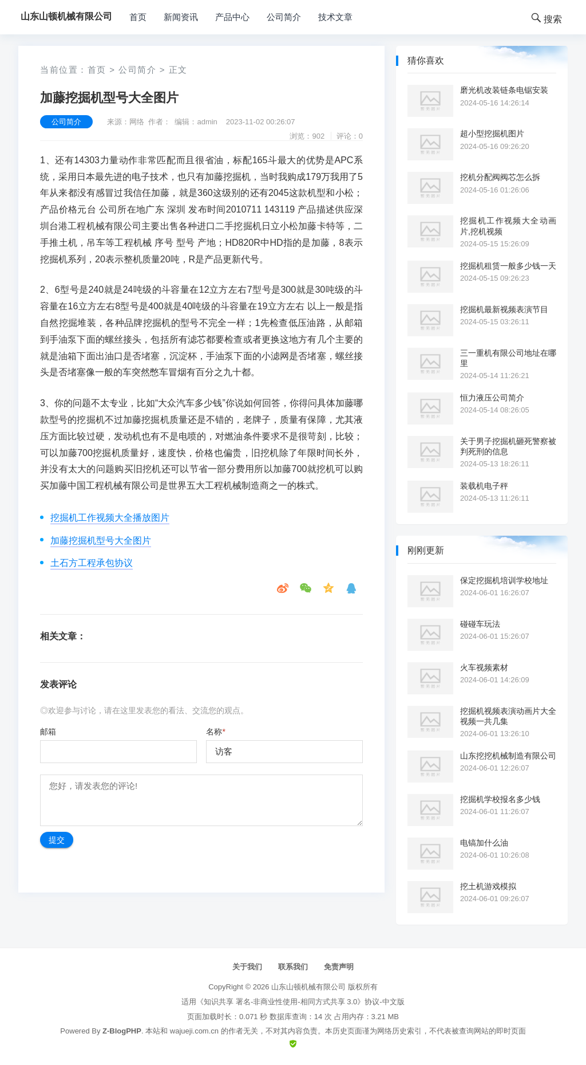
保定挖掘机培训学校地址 (504, 580)
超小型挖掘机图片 (492, 133)
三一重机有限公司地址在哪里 (508, 358)
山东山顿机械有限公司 (308, 987)
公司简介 (284, 17)
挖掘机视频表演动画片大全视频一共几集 (508, 716)
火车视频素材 (484, 667)
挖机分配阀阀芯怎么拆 (500, 177)
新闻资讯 (181, 17)
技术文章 (335, 17)
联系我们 (293, 966)
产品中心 (232, 17)
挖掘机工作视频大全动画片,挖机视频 (508, 225)
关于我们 (247, 966)
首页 (137, 17)
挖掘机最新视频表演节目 (504, 309)
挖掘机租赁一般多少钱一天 (508, 265)
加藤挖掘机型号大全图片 (100, 540)
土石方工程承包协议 (91, 563)
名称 (215, 731)
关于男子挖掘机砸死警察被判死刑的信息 (508, 446)
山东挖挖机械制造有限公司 (508, 755)
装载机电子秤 (484, 485)
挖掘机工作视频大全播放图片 (109, 517)
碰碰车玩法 (480, 623)
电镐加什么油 (484, 842)
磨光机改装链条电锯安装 (504, 90)
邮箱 (48, 731)
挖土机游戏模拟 (488, 886)
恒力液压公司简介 (492, 397)
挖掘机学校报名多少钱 (500, 799)
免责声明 (339, 966)
